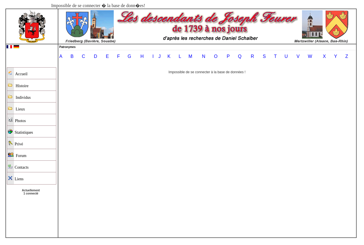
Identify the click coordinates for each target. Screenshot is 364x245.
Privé (15, 143)
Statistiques (20, 132)
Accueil (18, 73)
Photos (17, 120)
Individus (19, 97)
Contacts (18, 166)
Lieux (16, 108)
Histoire (18, 85)
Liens (16, 178)
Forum (17, 155)
